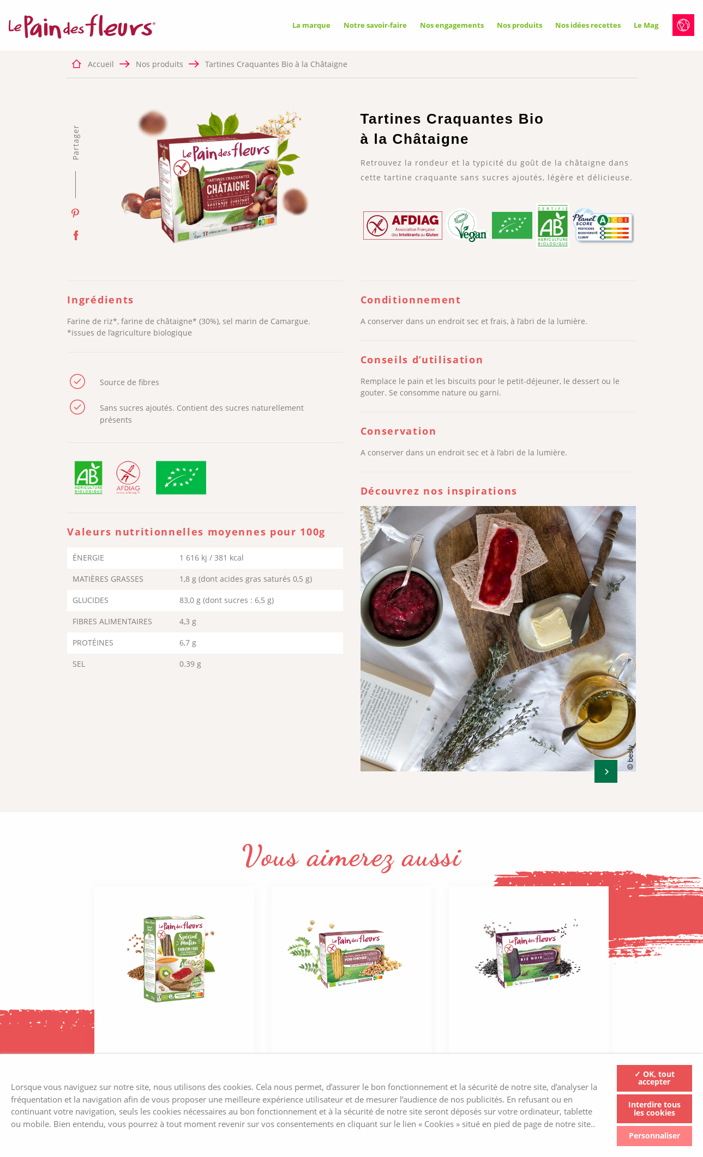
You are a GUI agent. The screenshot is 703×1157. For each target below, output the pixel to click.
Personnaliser (654, 1135)
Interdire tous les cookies (654, 1108)
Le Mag (646, 25)
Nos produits (519, 25)
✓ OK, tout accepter (654, 1078)
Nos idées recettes (588, 25)
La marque (311, 25)
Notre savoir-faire (375, 25)
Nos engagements (452, 25)
